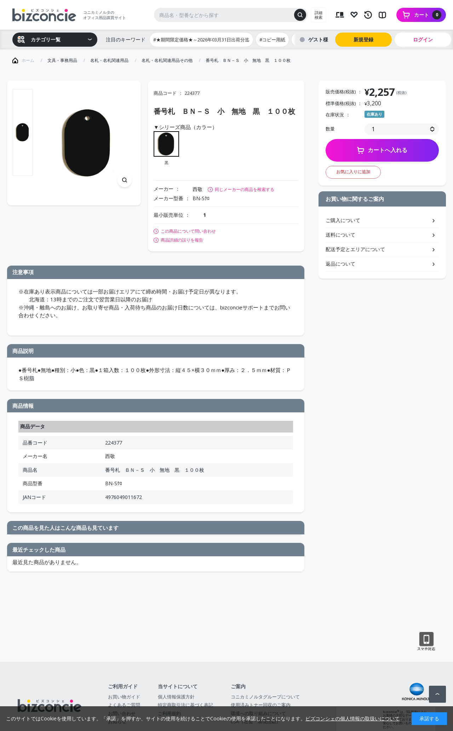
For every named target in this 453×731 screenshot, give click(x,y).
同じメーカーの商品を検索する (244, 189)
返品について (340, 263)
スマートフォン (426, 641)
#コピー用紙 (272, 39)
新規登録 (363, 39)
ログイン (423, 39)
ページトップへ (437, 694)
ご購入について (343, 220)
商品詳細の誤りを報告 (182, 240)
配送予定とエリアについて (355, 249)
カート (427, 14)
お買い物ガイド (124, 697)
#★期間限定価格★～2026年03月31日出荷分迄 (201, 39)
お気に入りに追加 (353, 172)
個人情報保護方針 (176, 697)
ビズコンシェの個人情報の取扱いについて (352, 718)
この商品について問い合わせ (188, 231)
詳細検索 (318, 15)
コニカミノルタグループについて (265, 697)
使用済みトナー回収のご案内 (261, 705)
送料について (340, 234)
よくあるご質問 (124, 705)
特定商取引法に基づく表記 (185, 705)
